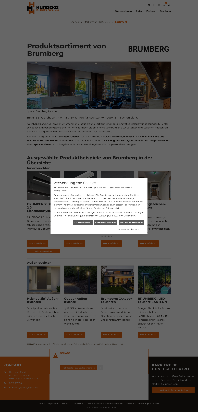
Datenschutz (137, 228)
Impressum (123, 228)
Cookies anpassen (83, 221)
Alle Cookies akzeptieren (131, 221)
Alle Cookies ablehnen (105, 221)
